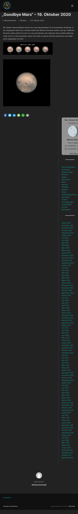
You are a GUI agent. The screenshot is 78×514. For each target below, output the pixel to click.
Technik (64, 204)
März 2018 (65, 447)
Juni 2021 (65, 362)
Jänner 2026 (66, 227)
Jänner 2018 (66, 452)
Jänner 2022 (66, 347)
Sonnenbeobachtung (69, 199)
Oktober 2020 (67, 382)
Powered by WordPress (10, 510)
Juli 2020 (65, 389)
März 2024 (66, 282)
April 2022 (65, 339)
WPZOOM (72, 510)
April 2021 (65, 367)
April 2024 (65, 279)
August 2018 (66, 439)
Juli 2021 (65, 359)
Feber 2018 (66, 449)
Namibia (65, 189)
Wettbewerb (66, 214)
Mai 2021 (65, 364)
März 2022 (66, 342)
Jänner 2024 (66, 287)
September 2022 (68, 327)
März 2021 (65, 369)
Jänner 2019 (66, 427)
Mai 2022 (65, 337)
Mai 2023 (65, 307)
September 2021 (67, 357)
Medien (64, 181)
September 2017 (67, 462)
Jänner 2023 (66, 317)
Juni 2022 (65, 334)
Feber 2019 (66, 424)
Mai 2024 (65, 277)
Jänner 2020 (66, 404)
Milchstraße (66, 184)
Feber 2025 (66, 254)
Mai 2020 (65, 394)
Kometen (65, 179)
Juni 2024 (65, 274)
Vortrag (64, 211)
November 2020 (67, 379)
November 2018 (67, 432)
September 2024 (68, 267)
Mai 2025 (65, 247)
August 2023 (66, 299)
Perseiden (65, 191)
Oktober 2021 (66, 354)
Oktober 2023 (67, 294)
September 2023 (68, 297)
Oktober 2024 (67, 265)
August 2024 (66, 270)
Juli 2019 (65, 419)
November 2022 (67, 322)
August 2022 (66, 329)
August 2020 (66, 387)
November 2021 (67, 352)
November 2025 (67, 232)
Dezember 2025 (67, 230)
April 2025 (65, 250)
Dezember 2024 (67, 260)
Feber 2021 (66, 372)
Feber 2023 (66, 314)
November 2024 (67, 262)
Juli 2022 (65, 332)
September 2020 (68, 384)
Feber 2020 (66, 402)
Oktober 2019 (66, 412)
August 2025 (66, 240)
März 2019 (65, 422)
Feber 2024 (66, 285)
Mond (64, 186)
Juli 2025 (65, 242)
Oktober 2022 (67, 324)
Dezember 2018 (67, 429)
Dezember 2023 (67, 290)
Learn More (73, 158)
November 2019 (67, 409)
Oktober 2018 (66, 434)
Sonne (64, 196)
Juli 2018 (65, 442)
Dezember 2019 (67, 407)
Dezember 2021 (67, 349)
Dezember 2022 (67, 319)
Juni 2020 (65, 392)
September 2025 (68, 237)
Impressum (7, 502)
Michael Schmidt (10, 25)
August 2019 (66, 417)
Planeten (23, 25)
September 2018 (67, 437)
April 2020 (65, 397)
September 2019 (67, 414)
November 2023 (67, 292)
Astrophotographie (68, 171)
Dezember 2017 (67, 454)
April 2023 (65, 310)
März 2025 (66, 252)
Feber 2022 (66, 344)
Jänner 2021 (66, 374)
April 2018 (65, 444)
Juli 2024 (65, 272)
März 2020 (66, 399)
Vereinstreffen (67, 209)
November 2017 (67, 457)
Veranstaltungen (67, 206)
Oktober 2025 (67, 235)
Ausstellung (66, 174)
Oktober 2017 (66, 459)
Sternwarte (66, 201)
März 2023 (66, 312)
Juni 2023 (65, 304)
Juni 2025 (65, 245)
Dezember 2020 (67, 377)
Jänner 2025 (66, 257)
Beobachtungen (67, 176)
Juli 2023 (65, 302)
